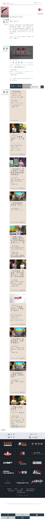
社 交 (35, 434)
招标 (22, 489)
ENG (35, 2)
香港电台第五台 (26, 78)
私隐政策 (20, 490)
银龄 (15, 78)
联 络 (13, 437)
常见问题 (11, 490)
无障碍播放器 (30, 490)
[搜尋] (39, 2)
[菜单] (43, 2)
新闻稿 (9, 489)
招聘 (16, 489)
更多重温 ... (3, 430)
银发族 (19, 78)
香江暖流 (14, 80)
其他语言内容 (21, 492)
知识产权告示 (31, 489)
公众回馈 (35, 437)
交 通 (13, 434)
